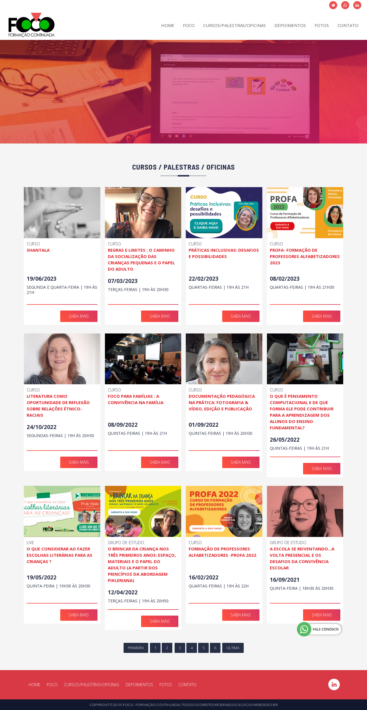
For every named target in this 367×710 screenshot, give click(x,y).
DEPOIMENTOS (290, 25)
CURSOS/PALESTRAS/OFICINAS (234, 25)
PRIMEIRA (136, 647)
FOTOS (322, 25)
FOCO (189, 25)
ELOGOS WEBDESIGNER (258, 705)
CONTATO (347, 25)
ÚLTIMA (233, 647)
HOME (167, 25)
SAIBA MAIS (79, 316)
